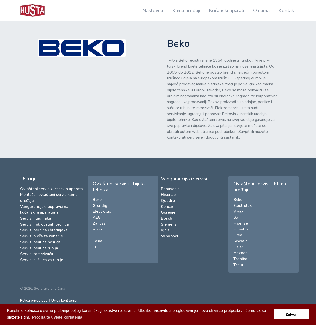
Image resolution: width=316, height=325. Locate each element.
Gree (237, 235)
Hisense (168, 194)
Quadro (168, 200)
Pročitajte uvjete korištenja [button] (57, 317)
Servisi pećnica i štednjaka (44, 230)
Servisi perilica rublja (39, 248)
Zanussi (100, 223)
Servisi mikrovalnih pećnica (44, 224)
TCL (96, 247)
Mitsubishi (242, 229)
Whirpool (169, 236)
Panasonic (170, 188)
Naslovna (152, 10)
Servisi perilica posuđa (40, 242)
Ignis (165, 230)
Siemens (169, 224)
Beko (97, 199)
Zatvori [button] (291, 314)
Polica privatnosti (33, 300)
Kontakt (287, 10)
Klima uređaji (186, 10)
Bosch (166, 218)
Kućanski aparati (226, 10)
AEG (97, 217)
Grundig (100, 205)
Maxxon (240, 253)
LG (95, 235)
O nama (261, 10)
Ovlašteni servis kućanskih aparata (51, 188)
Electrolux (102, 211)
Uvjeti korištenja (64, 300)
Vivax (98, 229)
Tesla (97, 241)
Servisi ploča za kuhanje (41, 236)
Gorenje (168, 212)
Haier (238, 247)
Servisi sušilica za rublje (41, 260)
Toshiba (240, 259)
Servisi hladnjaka (35, 218)
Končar (167, 206)
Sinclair (240, 241)
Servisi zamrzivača (36, 254)
